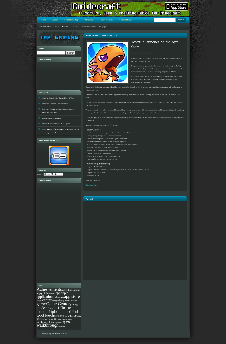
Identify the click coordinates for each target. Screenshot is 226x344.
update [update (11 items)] (66, 322)
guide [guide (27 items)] (41, 308)
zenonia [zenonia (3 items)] (62, 326)
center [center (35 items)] (47, 300)
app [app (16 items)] (58, 293)
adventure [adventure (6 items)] (67, 289)
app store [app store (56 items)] (72, 296)
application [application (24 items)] (45, 297)
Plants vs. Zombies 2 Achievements (55, 103)
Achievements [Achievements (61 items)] (49, 289)
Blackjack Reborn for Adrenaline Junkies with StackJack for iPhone (59, 111)
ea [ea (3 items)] (76, 301)
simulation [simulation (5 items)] (42, 322)
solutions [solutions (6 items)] (51, 322)
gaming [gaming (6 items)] (74, 304)
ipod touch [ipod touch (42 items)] (45, 315)
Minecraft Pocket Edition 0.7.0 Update (56, 124)
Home (43, 20)
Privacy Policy (107, 20)
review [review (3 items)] (44, 319)
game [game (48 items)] (41, 303)
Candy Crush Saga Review (52, 118)
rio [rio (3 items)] (49, 319)
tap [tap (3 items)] (57, 322)
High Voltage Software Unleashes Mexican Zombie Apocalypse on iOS (60, 131)
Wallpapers (103, 27)
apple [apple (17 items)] (64, 293)
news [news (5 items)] (56, 315)
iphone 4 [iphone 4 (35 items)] (43, 311)
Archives (40, 174)
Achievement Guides (88, 27)
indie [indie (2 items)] (51, 308)
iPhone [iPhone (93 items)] (64, 307)
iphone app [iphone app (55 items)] (60, 311)
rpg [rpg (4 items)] (52, 319)
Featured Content (45, 27)
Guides (74, 27)
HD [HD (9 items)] (47, 308)
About (55, 20)
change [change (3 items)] (55, 301)
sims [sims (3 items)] (70, 319)
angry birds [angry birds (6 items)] (42, 293)
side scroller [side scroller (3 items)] (63, 319)
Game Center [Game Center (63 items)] (58, 303)
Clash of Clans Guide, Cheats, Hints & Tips (58, 98)
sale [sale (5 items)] (56, 319)
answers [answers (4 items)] (51, 293)
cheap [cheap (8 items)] (61, 300)
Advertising (89, 20)
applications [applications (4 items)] (58, 297)
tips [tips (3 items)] (60, 322)
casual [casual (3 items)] (39, 301)
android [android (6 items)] (76, 289)
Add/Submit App (71, 20)
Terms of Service (126, 20)
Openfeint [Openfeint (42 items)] (73, 315)
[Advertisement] (56, 75)
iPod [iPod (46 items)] (74, 311)
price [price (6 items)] (39, 318)
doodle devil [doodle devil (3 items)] (70, 301)
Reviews (65, 27)
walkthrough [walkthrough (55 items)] (47, 325)
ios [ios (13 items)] (55, 308)
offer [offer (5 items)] (62, 315)
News (57, 27)
